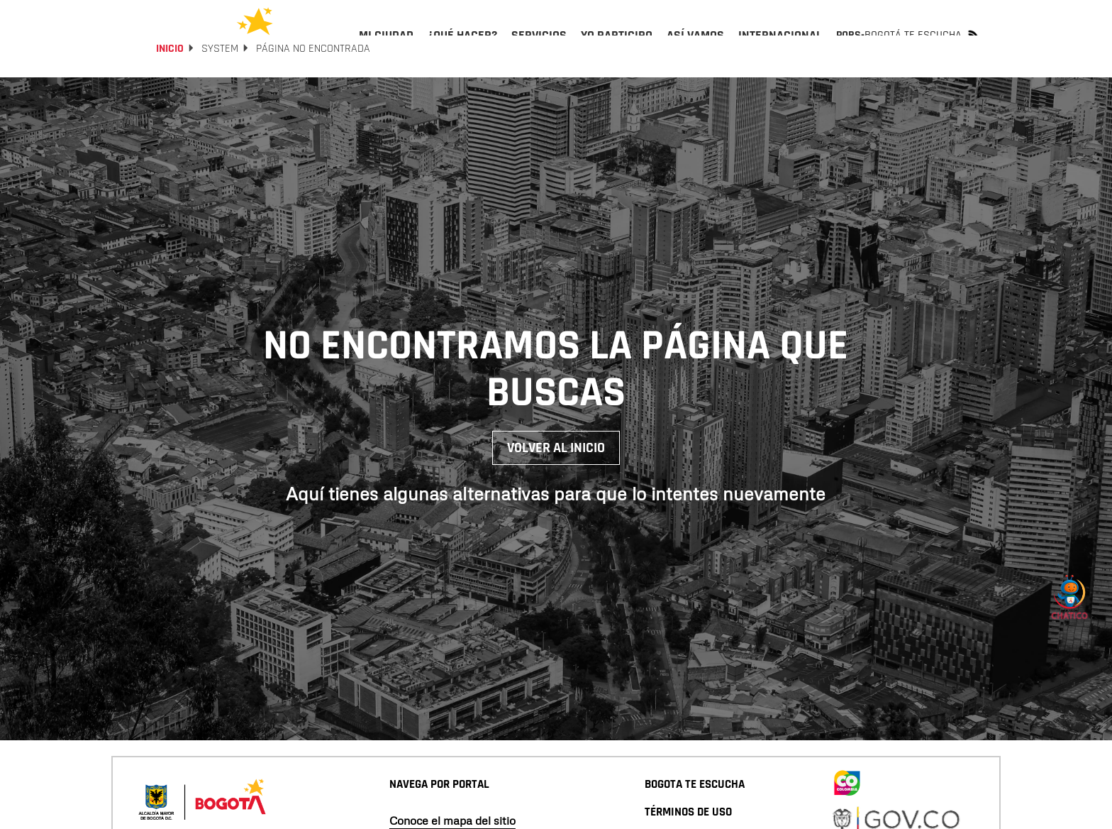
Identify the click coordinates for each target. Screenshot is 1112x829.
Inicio (170, 86)
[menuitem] (386, 47)
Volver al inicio (556, 486)
